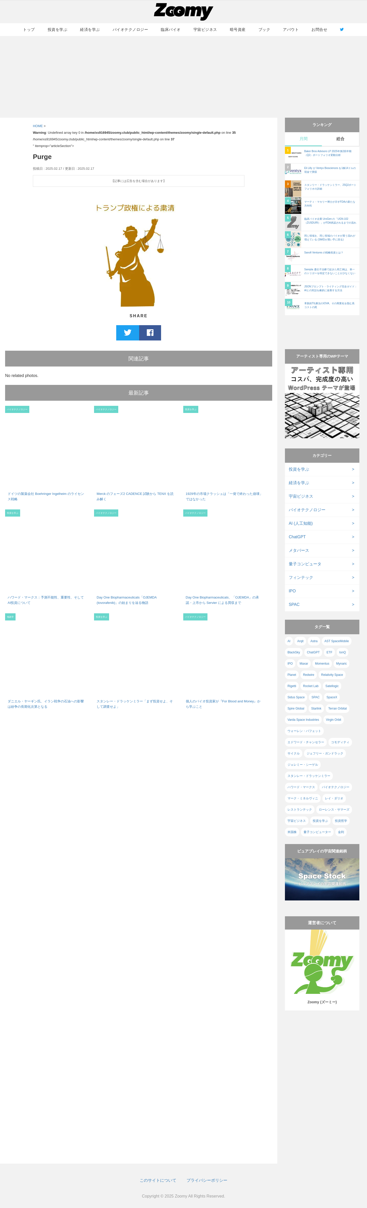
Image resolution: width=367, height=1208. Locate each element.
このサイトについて (158, 1180)
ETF (329, 652)
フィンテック (301, 577)
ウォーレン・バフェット (304, 731)
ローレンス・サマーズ (334, 809)
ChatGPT (297, 537)
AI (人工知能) (301, 523)
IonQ (342, 652)
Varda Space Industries (303, 720)
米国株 (292, 832)
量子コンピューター (317, 832)
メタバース (299, 550)
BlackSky (293, 652)
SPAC (294, 604)
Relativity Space (332, 675)
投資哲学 (341, 821)
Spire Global (295, 708)
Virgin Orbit (333, 720)
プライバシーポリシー (207, 1180)
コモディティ (340, 742)
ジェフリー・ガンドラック (325, 753)
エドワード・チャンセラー (305, 742)
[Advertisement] (183, 77)
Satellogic (332, 686)
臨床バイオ (171, 29)
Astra (314, 641)
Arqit (300, 641)
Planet (291, 675)
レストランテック (299, 809)
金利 (341, 832)
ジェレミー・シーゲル (302, 764)
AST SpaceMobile (336, 641)
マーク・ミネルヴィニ (302, 798)
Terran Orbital (337, 708)
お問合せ (319, 29)
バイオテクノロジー (130, 29)
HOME (38, 126)
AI (288, 641)
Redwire (308, 675)
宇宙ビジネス (205, 29)
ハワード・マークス (301, 787)
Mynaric (341, 663)
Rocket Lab (311, 686)
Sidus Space (296, 697)
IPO (292, 591)
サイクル (293, 753)
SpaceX (331, 697)
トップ (29, 29)
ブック (264, 29)
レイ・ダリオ (334, 798)
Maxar (304, 663)
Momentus (322, 663)
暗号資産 (238, 29)
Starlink (316, 708)
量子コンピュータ (305, 564)
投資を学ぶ (58, 29)
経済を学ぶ (90, 29)
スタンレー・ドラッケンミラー (308, 776)
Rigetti (291, 686)
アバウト (291, 29)
